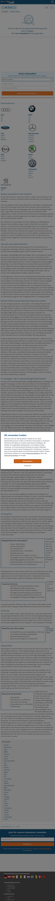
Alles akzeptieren (27, 461)
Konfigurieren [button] (27, 465)
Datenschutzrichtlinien (11, 455)
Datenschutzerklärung (33, 453)
